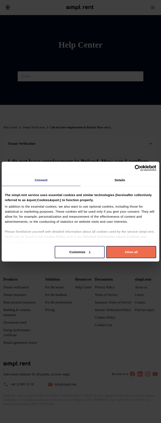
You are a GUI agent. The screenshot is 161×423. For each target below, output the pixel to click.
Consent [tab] (41, 180)
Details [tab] (120, 180)
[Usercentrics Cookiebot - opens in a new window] (137, 168)
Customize (80, 252)
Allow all (131, 252)
